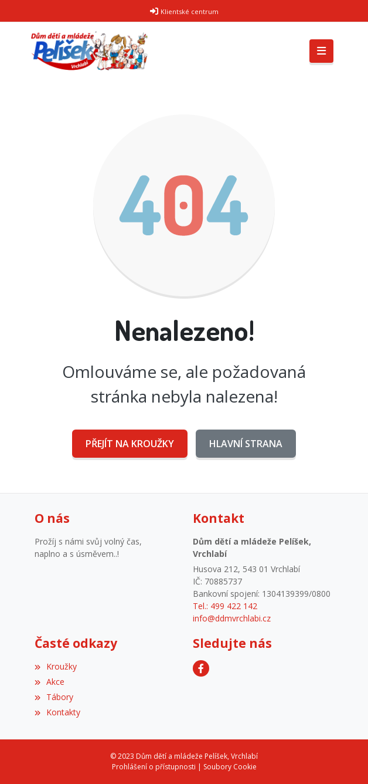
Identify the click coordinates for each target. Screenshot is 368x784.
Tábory (54, 696)
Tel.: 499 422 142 (225, 605)
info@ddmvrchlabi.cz (232, 618)
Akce (49, 681)
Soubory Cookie (230, 767)
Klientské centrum (190, 11)
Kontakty (57, 712)
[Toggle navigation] (321, 51)
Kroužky (56, 666)
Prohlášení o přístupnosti (154, 767)
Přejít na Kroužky (130, 443)
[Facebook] (201, 668)
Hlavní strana (245, 443)
